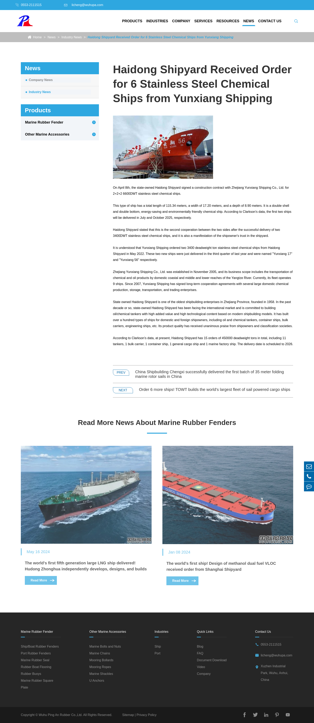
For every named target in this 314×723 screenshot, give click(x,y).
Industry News (71, 37)
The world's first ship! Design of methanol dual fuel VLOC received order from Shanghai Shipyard (221, 569)
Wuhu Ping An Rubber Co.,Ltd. (61, 715)
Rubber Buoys (31, 674)
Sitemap (128, 715)
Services (203, 21)
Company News (41, 80)
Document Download (212, 660)
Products (132, 21)
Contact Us (270, 21)
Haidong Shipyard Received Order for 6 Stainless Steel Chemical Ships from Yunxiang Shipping (160, 37)
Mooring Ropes (100, 667)
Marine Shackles (101, 674)
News (248, 21)
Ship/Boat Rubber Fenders (40, 646)
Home (37, 37)
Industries (157, 21)
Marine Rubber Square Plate (37, 684)
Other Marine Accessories (47, 134)
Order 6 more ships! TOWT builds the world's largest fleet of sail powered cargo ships (214, 389)
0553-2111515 (31, 5)
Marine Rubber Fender (44, 122)
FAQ (200, 653)
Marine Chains (99, 653)
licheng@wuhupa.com (87, 5)
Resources (227, 21)
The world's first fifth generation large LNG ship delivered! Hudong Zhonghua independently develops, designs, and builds (86, 569)
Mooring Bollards (101, 660)
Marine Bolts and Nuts (105, 646)
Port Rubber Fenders (36, 653)
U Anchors (96, 680)
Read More (43, 583)
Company (181, 21)
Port (157, 653)
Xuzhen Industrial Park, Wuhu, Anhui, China (274, 672)
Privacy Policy (146, 715)
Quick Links (205, 631)
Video (201, 667)
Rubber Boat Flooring (36, 667)
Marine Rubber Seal (35, 660)
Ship (158, 646)
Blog (200, 646)
